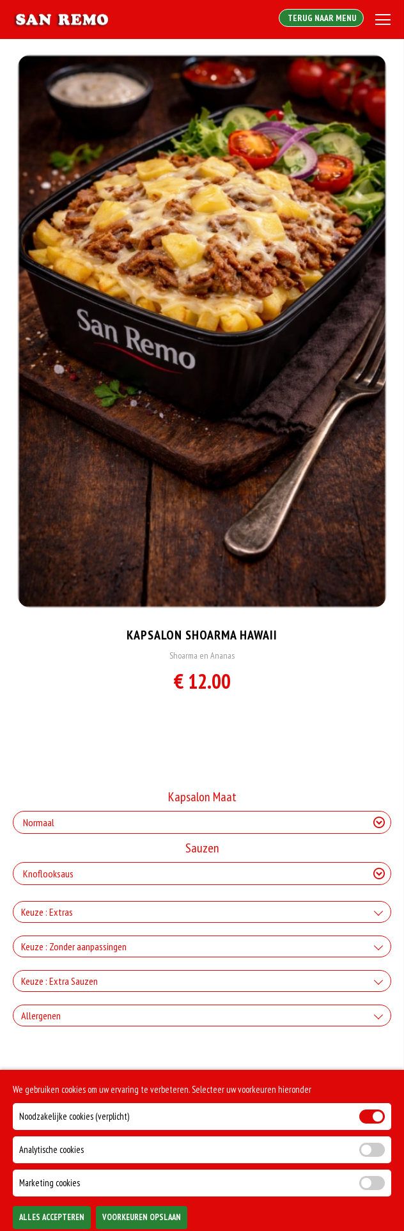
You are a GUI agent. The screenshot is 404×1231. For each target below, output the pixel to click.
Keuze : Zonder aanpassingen (74, 946)
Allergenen (41, 1015)
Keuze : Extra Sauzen (59, 981)
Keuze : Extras (47, 912)
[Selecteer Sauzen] (202, 873)
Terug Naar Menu (321, 18)
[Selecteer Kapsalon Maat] (202, 822)
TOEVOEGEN (326, 1211)
